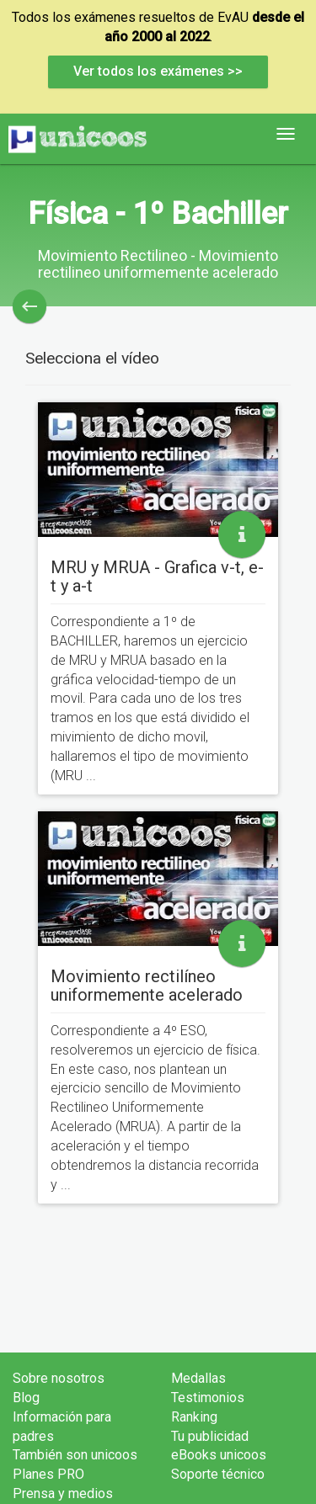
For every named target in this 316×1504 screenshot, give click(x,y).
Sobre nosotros (58, 1378)
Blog (26, 1398)
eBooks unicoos (218, 1455)
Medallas (198, 1378)
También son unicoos (75, 1455)
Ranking (194, 1417)
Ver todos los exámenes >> (158, 71)
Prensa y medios (63, 1493)
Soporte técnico (218, 1474)
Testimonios (207, 1398)
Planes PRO (48, 1474)
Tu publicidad (210, 1436)
